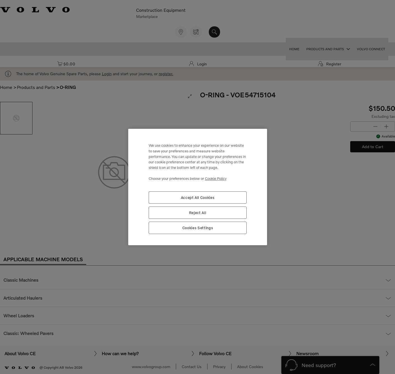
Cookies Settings (197, 228)
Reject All (197, 212)
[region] (197, 187)
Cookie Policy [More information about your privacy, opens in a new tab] (215, 178)
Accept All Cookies (197, 197)
